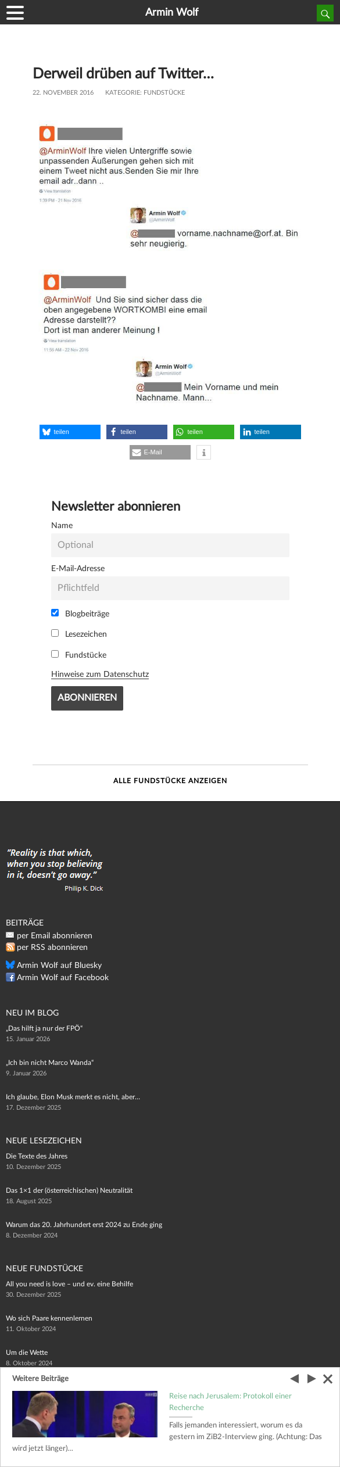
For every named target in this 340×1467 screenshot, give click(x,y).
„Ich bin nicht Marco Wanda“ (50, 1062)
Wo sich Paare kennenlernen (49, 1318)
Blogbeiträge (80, 613)
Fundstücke (164, 92)
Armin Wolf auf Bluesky (59, 966)
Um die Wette (27, 1352)
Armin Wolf (171, 13)
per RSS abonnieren (52, 948)
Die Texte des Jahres (36, 1156)
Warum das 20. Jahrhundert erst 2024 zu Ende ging (84, 1224)
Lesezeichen (79, 634)
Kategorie (122, 92)
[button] (70, 432)
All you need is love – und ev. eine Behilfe (69, 1284)
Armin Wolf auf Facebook (63, 978)
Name (62, 525)
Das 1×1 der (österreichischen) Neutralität (69, 1190)
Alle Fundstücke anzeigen (170, 780)
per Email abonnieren (54, 936)
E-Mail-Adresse (78, 568)
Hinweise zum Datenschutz (100, 674)
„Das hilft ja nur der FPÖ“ (44, 1028)
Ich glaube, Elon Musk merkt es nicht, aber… (73, 1096)
